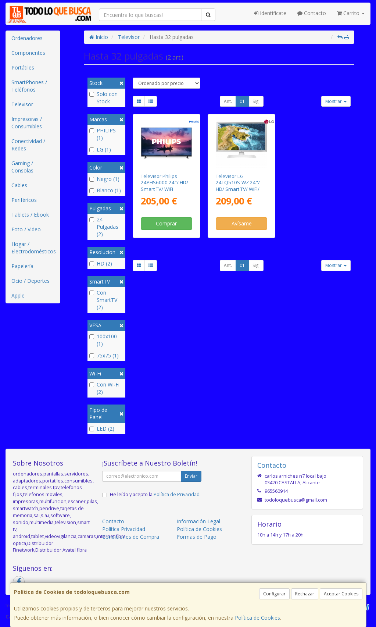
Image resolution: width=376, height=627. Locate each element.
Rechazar (304, 594)
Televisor (22, 104)
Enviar (191, 476)
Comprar (166, 223)
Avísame (242, 223)
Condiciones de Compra (130, 536)
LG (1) (100, 149)
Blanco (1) (105, 190)
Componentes (28, 52)
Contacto (311, 13)
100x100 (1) (103, 340)
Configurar (274, 594)
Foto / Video (26, 229)
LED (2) (101, 428)
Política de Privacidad (177, 494)
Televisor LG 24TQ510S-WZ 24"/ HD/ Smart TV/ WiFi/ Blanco (238, 186)
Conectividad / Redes (28, 145)
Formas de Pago (196, 536)
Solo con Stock (103, 97)
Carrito (351, 13)
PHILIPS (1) (102, 134)
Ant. (228, 101)
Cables (19, 185)
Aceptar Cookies (341, 594)
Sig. (256, 101)
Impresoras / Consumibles (26, 122)
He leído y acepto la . (155, 494)
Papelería (22, 266)
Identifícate (270, 13)
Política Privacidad (123, 529)
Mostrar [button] (336, 101)
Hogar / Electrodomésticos (33, 248)
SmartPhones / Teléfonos (29, 86)
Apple (18, 295)
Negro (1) (104, 178)
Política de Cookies (257, 617)
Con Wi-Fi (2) (104, 388)
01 (242, 101)
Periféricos (24, 199)
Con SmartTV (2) (103, 300)
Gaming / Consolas (22, 167)
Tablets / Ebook (30, 214)
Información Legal (198, 521)
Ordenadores (27, 38)
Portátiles (22, 67)
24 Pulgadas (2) (103, 227)
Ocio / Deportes (30, 280)
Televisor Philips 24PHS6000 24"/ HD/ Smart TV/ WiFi (164, 182)
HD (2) (100, 263)
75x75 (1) (104, 355)
